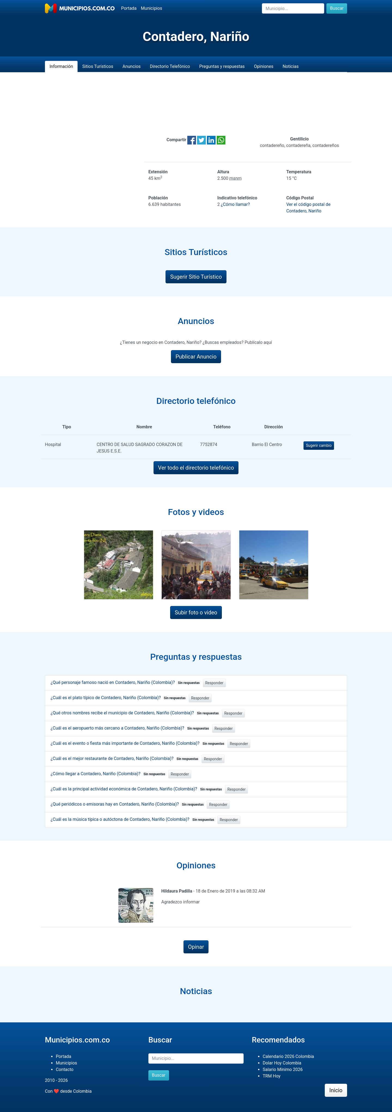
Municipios (151, 8)
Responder (214, 683)
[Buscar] (293, 8)
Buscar (337, 8)
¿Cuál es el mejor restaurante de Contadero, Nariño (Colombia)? (125, 758)
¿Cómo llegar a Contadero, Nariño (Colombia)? (109, 773)
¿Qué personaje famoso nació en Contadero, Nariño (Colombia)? (126, 682)
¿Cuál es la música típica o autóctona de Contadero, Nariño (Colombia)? (133, 819)
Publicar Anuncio (196, 356)
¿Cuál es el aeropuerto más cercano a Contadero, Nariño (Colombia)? (131, 728)
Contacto (65, 1069)
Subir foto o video (196, 612)
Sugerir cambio (319, 445)
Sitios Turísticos (97, 66)
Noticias (291, 66)
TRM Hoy (271, 1076)
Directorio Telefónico (170, 66)
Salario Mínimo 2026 (283, 1069)
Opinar (196, 947)
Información (61, 66)
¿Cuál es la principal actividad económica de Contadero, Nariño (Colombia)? (137, 788)
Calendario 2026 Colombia (288, 1056)
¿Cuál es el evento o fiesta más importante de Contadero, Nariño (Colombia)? (138, 743)
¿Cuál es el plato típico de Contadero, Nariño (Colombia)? (119, 697)
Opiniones (263, 66)
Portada (129, 8)
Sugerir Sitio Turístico (196, 277)
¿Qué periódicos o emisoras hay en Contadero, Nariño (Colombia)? (128, 804)
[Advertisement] (196, 104)
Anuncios (131, 66)
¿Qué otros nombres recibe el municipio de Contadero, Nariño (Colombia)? (136, 712)
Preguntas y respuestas (222, 66)
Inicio (335, 1090)
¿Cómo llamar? (235, 204)
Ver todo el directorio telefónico (196, 467)
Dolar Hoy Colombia (282, 1063)
